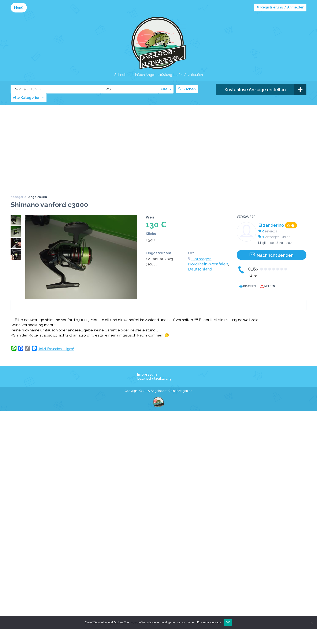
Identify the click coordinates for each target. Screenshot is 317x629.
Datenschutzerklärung (154, 378)
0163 (268, 269)
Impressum (147, 374)
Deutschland (200, 269)
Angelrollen (37, 197)
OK (228, 622)
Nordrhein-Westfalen (208, 264)
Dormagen (201, 259)
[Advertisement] (39, 147)
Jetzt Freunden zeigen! (56, 349)
